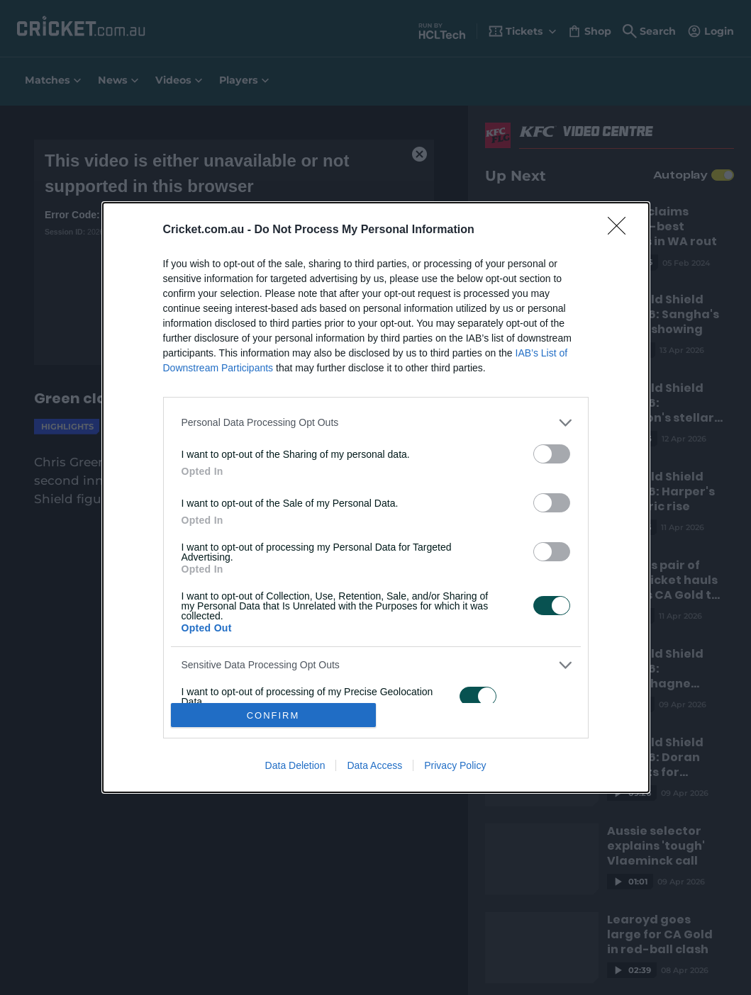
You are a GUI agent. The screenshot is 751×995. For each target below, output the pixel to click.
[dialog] (376, 497)
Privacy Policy (455, 765)
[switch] (551, 453)
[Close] (621, 230)
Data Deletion (295, 765)
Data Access (374, 765)
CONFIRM (273, 715)
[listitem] (376, 422)
